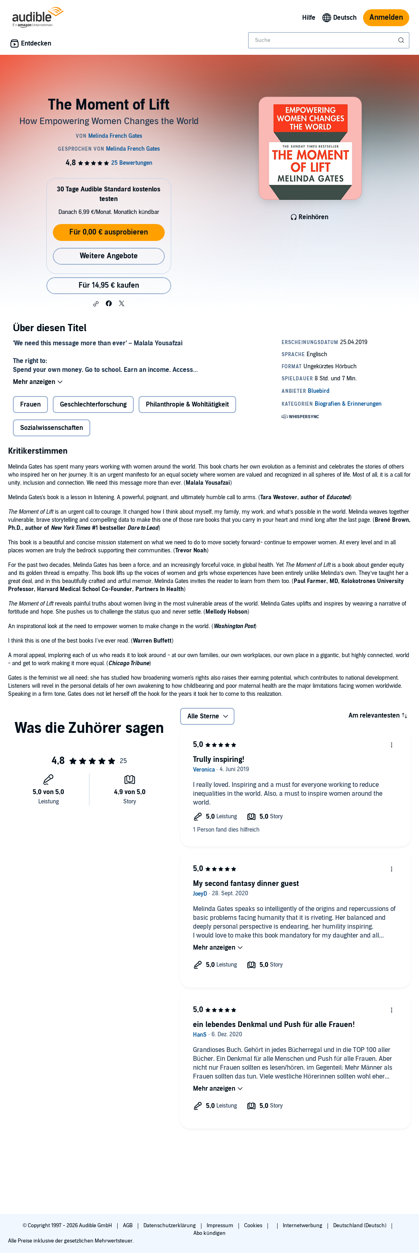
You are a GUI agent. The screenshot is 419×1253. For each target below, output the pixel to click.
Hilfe (308, 18)
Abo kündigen (209, 1233)
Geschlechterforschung (93, 404)
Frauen (30, 404)
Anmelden (386, 17)
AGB (128, 1225)
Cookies (253, 1225)
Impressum (220, 1225)
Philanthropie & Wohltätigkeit (187, 404)
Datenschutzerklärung (170, 1225)
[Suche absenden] (402, 40)
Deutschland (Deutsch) (360, 1225)
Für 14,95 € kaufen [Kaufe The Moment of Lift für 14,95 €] (109, 285)
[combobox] (328, 40)
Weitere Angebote (109, 256)
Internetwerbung (303, 1225)
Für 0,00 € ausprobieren (108, 232)
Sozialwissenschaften (51, 428)
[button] (96, 304)
